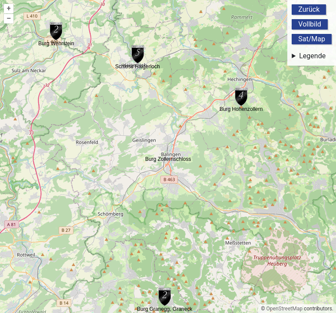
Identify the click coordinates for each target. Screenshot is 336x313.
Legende (312, 56)
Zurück (308, 9)
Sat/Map (311, 39)
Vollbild (309, 24)
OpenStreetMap (284, 309)
